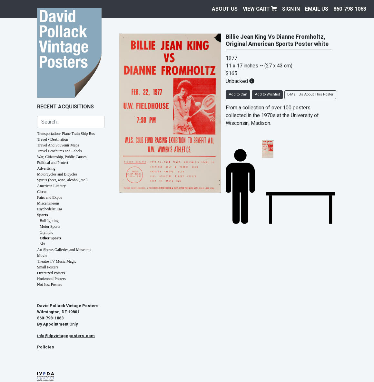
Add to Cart (238, 94)
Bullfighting (49, 220)
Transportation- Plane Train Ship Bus (66, 133)
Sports (42, 215)
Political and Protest (52, 162)
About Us (225, 9)
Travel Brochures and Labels (59, 151)
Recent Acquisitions (65, 107)
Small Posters (47, 267)
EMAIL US (316, 9)
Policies (45, 347)
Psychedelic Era (49, 209)
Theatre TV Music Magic (56, 261)
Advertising (46, 168)
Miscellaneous (48, 203)
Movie (42, 255)
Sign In (291, 9)
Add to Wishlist (267, 94)
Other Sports (50, 238)
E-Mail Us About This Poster (310, 94)
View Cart (260, 9)
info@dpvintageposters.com (66, 336)
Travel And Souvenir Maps (58, 145)
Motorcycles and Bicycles (57, 174)
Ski (42, 244)
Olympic (46, 232)
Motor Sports (50, 226)
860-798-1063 (349, 9)
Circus (42, 191)
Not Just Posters (49, 284)
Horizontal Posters (51, 278)
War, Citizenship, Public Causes (62, 157)
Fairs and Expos (49, 197)
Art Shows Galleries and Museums (64, 249)
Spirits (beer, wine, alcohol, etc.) (62, 180)
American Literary (51, 186)
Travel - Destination (52, 139)
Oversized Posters (51, 273)
